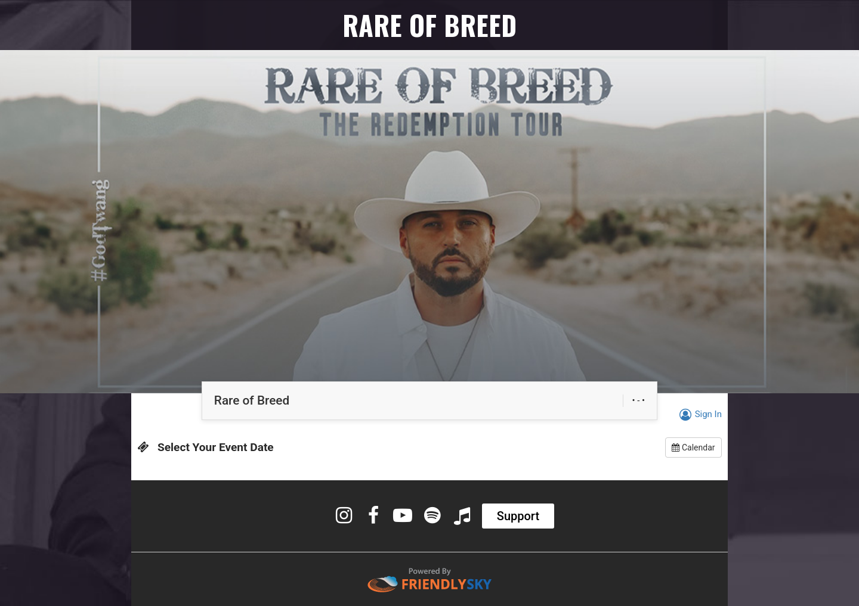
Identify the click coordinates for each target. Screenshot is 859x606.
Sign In (699, 414)
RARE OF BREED (429, 25)
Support (518, 516)
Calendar (693, 447)
